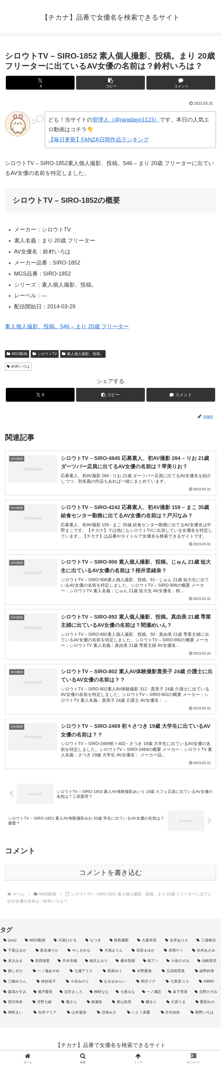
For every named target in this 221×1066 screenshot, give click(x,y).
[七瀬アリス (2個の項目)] (83, 974)
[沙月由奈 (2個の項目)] (172, 1015)
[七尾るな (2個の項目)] (125, 994)
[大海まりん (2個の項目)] (112, 953)
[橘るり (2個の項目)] (150, 1005)
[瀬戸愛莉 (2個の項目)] (43, 994)
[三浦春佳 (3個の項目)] (207, 943)
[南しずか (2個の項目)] (15, 974)
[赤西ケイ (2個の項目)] (174, 953)
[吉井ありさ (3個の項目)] (177, 943)
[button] (110, 83)
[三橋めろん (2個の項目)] (17, 984)
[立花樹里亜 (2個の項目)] (175, 974)
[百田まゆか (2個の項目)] (144, 953)
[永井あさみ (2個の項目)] (204, 953)
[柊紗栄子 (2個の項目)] (48, 984)
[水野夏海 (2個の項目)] (144, 974)
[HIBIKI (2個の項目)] (208, 984)
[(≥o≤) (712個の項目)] (11, 943)
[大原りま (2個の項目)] (178, 1005)
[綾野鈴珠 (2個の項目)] (206, 974)
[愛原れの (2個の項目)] (207, 1005)
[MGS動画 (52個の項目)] (36, 943)
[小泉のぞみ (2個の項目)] (178, 964)
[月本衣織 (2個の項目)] (68, 964)
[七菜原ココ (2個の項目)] (179, 984)
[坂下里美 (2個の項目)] (178, 994)
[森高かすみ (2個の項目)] (15, 994)
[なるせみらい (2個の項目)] (114, 984)
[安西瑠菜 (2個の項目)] (41, 964)
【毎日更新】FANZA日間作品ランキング (98, 140)
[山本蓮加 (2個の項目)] (78, 1015)
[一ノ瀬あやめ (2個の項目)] (48, 974)
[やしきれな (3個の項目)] (80, 953)
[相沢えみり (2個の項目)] (97, 964)
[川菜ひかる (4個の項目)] (66, 943)
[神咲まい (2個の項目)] (15, 1015)
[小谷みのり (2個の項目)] (79, 984)
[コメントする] (180, 83)
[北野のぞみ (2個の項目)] (206, 994)
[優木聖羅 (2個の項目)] (126, 964)
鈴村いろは (18, 366)
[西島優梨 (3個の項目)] (120, 943)
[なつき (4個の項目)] (94, 943)
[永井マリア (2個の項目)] (47, 1015)
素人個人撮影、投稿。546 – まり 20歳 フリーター (67, 326)
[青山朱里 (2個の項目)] (123, 1005)
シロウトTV (45, 354)
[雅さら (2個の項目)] (71, 1005)
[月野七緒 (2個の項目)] (44, 1005)
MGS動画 (17, 354)
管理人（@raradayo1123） (126, 120)
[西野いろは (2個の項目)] (204, 1015)
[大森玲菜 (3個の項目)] (147, 943)
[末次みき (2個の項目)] (14, 964)
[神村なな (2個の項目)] (99, 994)
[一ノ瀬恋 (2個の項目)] (152, 994)
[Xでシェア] (40, 83)
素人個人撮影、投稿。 (83, 354)
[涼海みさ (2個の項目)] (108, 1015)
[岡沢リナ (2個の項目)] (148, 984)
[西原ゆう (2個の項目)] (114, 974)
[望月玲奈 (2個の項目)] (15, 1005)
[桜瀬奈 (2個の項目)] (96, 1005)
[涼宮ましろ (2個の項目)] (71, 994)
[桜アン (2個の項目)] (151, 964)
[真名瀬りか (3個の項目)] (48, 953)
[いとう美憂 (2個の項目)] (140, 1015)
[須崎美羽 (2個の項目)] (208, 964)
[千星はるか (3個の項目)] (16, 953)
